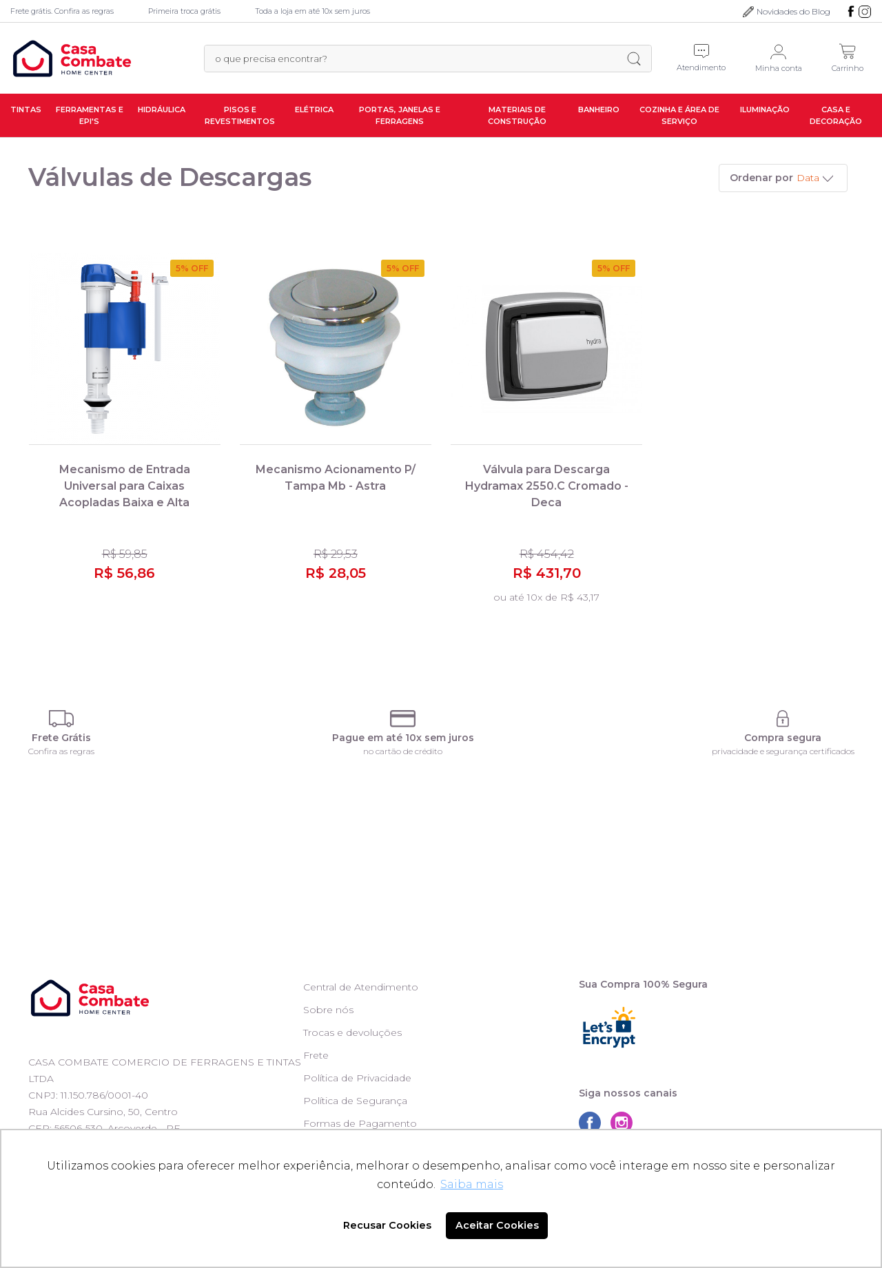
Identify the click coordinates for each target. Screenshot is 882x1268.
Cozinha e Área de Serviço (679, 115)
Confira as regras (61, 751)
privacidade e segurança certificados (783, 751)
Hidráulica (161, 109)
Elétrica (314, 109)
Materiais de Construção (517, 115)
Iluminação (765, 109)
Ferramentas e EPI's (89, 115)
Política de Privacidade (357, 1078)
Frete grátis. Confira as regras (62, 11)
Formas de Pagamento (360, 1123)
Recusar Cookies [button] (387, 1225)
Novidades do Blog (793, 11)
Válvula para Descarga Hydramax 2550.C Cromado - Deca (546, 486)
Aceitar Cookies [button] (497, 1225)
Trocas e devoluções (352, 1032)
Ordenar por (761, 178)
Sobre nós (328, 1010)
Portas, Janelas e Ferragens (399, 115)
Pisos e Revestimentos (240, 115)
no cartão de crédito (402, 751)
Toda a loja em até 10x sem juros (312, 11)
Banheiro (598, 109)
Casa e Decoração (836, 115)
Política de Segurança (355, 1100)
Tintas (25, 109)
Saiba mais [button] (471, 1184)
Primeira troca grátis (184, 11)
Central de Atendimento (360, 987)
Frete (316, 1055)
